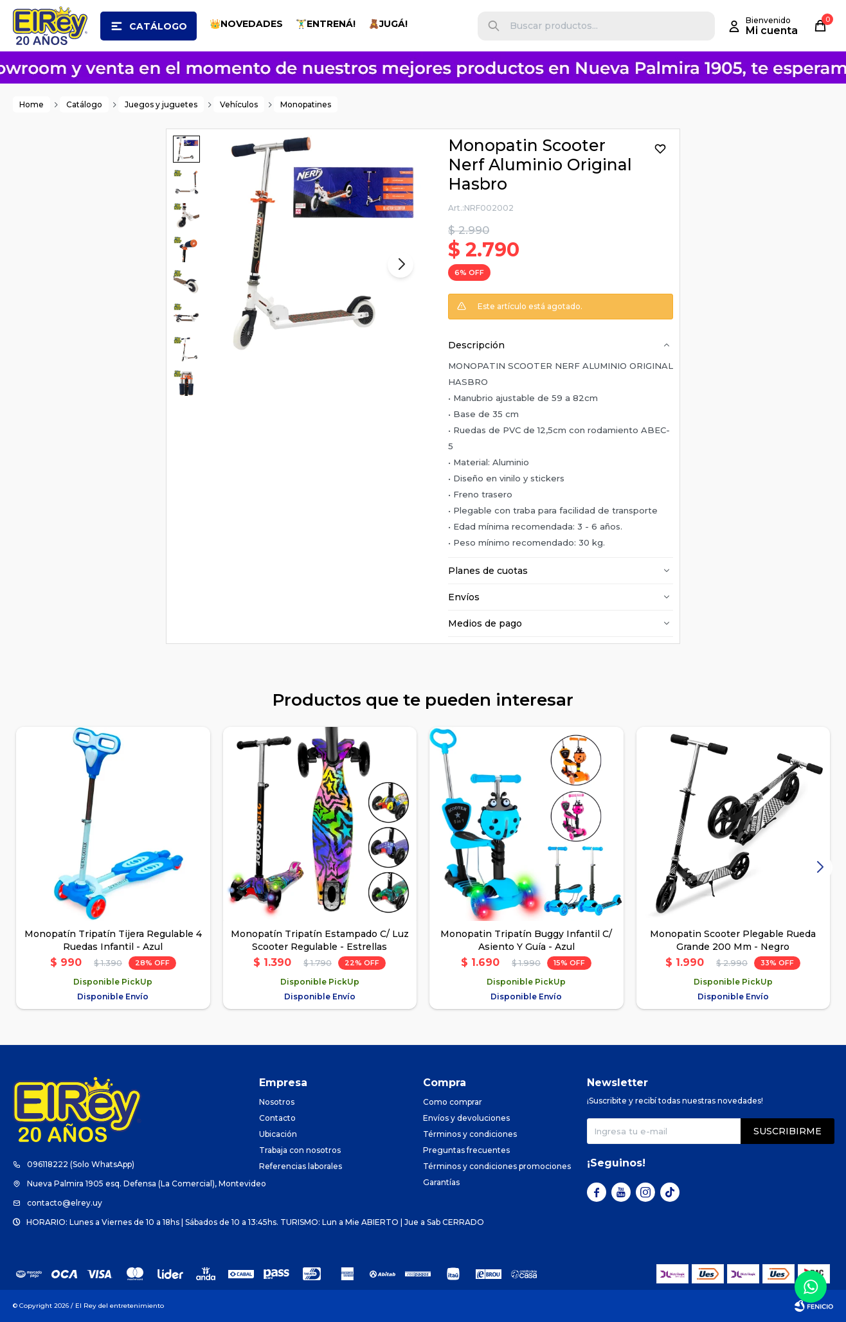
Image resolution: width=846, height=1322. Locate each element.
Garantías (441, 1182)
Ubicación (278, 1134)
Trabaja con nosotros (300, 1150)
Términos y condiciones (470, 1134)
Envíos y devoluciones (466, 1118)
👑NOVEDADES (246, 24)
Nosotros (276, 1102)
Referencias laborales (300, 1166)
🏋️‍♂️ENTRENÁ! (326, 24)
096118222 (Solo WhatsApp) (80, 1164)
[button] (494, 26)
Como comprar (452, 1102)
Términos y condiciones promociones (497, 1166)
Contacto (277, 1118)
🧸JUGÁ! (388, 24)
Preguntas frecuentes (466, 1150)
